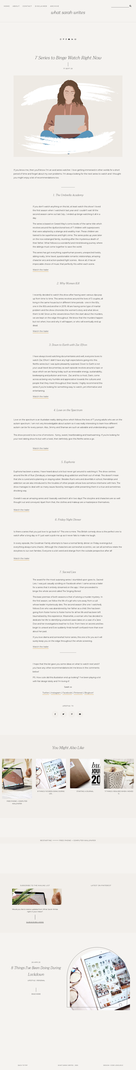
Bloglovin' (89, 693)
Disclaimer (41, 6)
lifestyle (66, 706)
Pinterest (78, 693)
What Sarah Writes (68, 12)
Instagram (56, 693)
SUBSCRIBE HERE (35, 922)
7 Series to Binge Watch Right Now (68, 58)
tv (72, 706)
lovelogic (119, 1065)
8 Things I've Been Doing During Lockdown (36, 971)
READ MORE (36, 994)
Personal (41, 980)
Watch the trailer (41, 270)
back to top (23, 1065)
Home (7, 6)
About (16, 6)
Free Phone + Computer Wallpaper (77, 840)
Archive (54, 6)
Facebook (67, 693)
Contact (27, 6)
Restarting (46, 840)
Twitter (45, 693)
